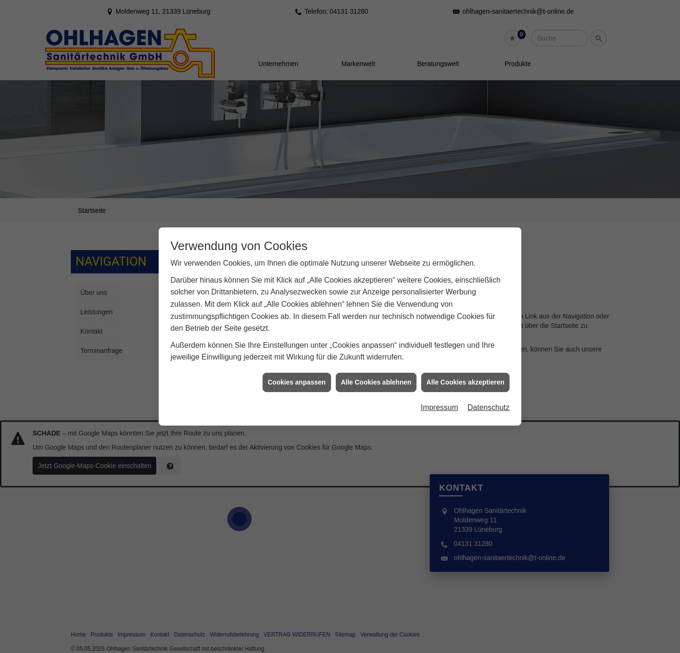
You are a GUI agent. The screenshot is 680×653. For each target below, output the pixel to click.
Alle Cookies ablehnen (376, 373)
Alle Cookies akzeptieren (465, 373)
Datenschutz (489, 399)
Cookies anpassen (297, 373)
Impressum (439, 399)
